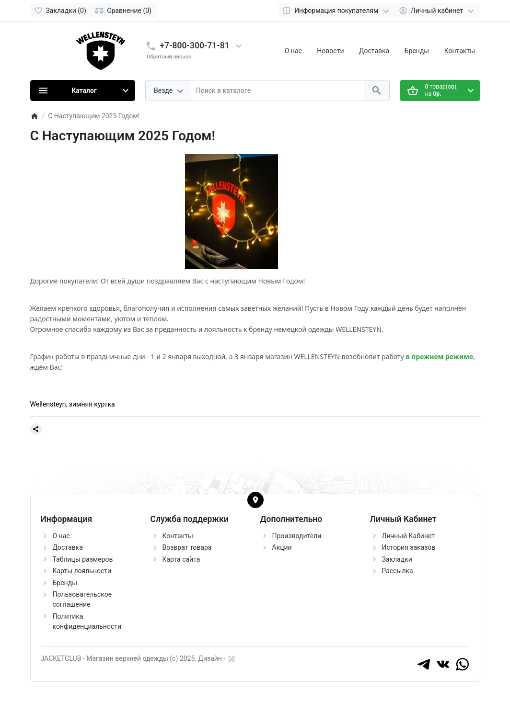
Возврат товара (187, 547)
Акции (282, 547)
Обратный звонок (169, 57)
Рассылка (397, 571)
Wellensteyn (48, 404)
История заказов (409, 547)
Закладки (397, 559)
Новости (330, 51)
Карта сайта (181, 559)
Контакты (459, 51)
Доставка (374, 51)
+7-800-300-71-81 (195, 45)
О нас (293, 51)
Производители (297, 536)
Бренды (417, 51)
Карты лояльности (82, 571)
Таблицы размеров (83, 559)
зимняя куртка (92, 404)
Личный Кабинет (408, 536)
